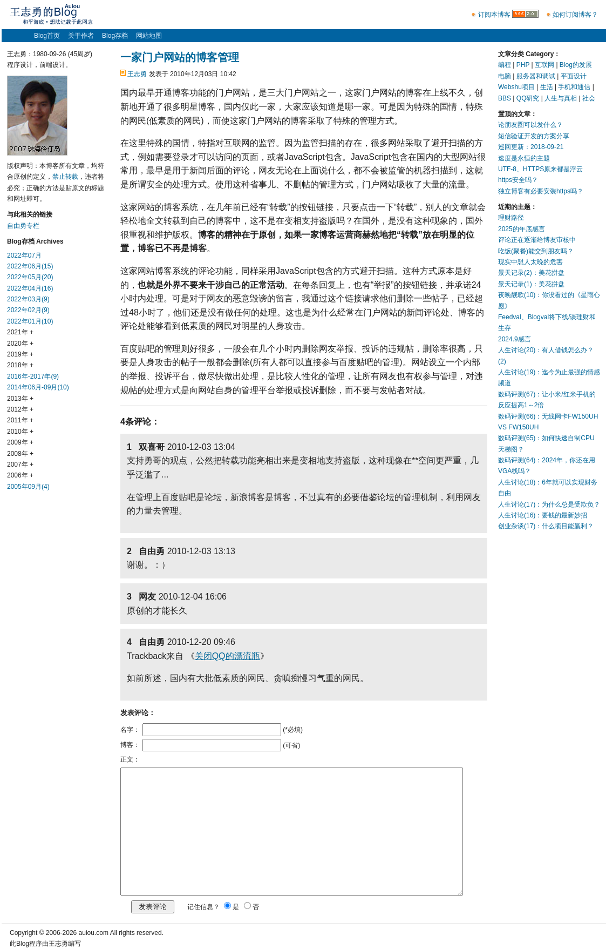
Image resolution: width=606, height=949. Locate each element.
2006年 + (20, 475)
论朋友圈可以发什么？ (530, 125)
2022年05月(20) (30, 277)
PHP (522, 65)
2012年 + (20, 409)
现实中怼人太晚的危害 (530, 262)
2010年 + (20, 431)
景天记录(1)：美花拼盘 (531, 284)
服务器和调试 (535, 76)
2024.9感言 (514, 339)
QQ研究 (528, 98)
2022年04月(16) (30, 288)
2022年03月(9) (28, 299)
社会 (588, 98)
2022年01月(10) (30, 321)
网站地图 (149, 35)
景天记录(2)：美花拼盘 (531, 273)
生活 (546, 87)
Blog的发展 (576, 65)
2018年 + (20, 365)
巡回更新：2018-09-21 (530, 147)
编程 (504, 65)
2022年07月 (24, 255)
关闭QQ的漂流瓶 (227, 656)
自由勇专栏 (23, 226)
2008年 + (20, 453)
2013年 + (20, 398)
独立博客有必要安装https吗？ (540, 191)
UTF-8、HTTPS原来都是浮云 (540, 169)
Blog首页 (47, 35)
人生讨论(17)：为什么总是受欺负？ (549, 504)
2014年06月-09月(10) (38, 387)
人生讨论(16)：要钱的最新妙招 (542, 515)
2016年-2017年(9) (33, 376)
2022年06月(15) (30, 266)
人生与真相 (560, 98)
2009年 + (20, 442)
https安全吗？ (518, 180)
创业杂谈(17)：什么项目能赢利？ (546, 526)
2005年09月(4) (28, 486)
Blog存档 (115, 35)
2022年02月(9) (28, 310)
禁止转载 (65, 176)
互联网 (544, 65)
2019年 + (20, 354)
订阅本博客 (494, 14)
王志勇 (137, 74)
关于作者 (81, 35)
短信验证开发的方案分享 (533, 136)
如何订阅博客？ (575, 14)
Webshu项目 (516, 87)
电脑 (504, 76)
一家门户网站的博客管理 (179, 57)
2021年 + (20, 332)
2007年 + (20, 464)
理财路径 (511, 217)
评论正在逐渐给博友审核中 (537, 240)
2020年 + (20, 343)
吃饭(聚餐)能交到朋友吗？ (536, 251)
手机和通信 (574, 87)
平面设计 (574, 76)
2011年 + (20, 420)
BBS (504, 98)
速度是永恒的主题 (524, 158)
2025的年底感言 (521, 229)
